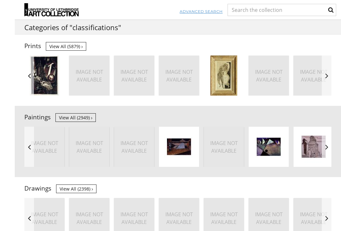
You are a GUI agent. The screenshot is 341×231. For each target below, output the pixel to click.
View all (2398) (76, 189)
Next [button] (326, 76)
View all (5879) (66, 46)
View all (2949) (75, 118)
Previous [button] (29, 76)
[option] (44, 76)
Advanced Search (156, 11)
